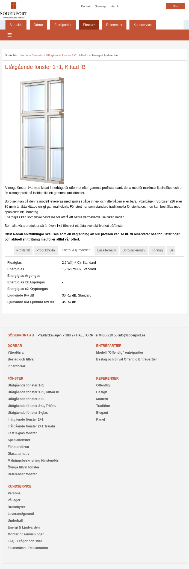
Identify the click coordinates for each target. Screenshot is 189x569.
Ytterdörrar (16, 352)
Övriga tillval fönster (23, 467)
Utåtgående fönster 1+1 (26, 385)
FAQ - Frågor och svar (25, 541)
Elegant (102, 413)
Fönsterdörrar (18, 447)
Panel (100, 419)
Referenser (114, 25)
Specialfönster (19, 440)
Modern (102, 399)
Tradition (103, 406)
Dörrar (38, 25)
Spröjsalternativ (134, 250)
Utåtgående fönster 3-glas (28, 413)
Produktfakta (46, 250)
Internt (114, 6)
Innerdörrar (16, 366)
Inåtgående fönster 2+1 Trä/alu (31, 426)
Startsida (16, 25)
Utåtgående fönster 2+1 (26, 399)
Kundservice (143, 25)
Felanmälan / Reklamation (28, 548)
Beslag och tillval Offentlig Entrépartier (126, 359)
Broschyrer (16, 507)
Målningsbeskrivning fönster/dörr (34, 460)
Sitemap (100, 6)
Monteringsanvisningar (26, 534)
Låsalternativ (106, 250)
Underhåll (15, 521)
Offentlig (103, 385)
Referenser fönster (22, 474)
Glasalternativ (18, 454)
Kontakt (86, 6)
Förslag (157, 250)
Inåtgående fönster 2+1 (25, 419)
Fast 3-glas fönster (22, 433)
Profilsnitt (23, 250)
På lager (14, 500)
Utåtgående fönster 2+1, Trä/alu (32, 406)
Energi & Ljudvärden (24, 527)
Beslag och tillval (21, 359)
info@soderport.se (132, 335)
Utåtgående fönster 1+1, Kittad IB (68, 55)
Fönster (89, 25)
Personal (15, 493)
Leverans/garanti (21, 514)
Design (101, 392)
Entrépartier (63, 25)
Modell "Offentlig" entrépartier (119, 352)
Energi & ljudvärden (76, 250)
